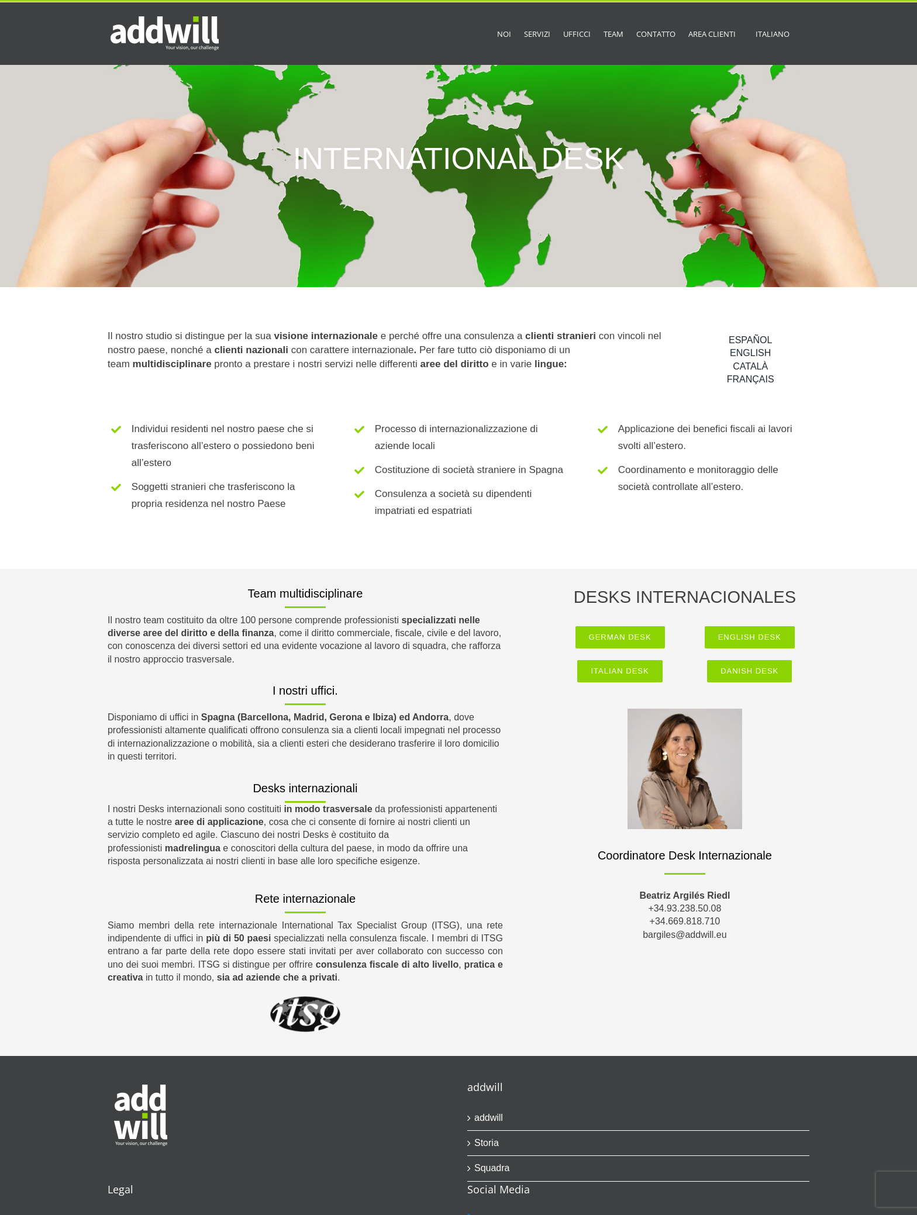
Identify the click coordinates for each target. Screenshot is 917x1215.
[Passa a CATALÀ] (750, 366)
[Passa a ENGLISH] (750, 353)
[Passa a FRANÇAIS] (750, 379)
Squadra (492, 1168)
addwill (488, 1118)
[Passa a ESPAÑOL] (750, 340)
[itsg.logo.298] (305, 1001)
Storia (486, 1143)
